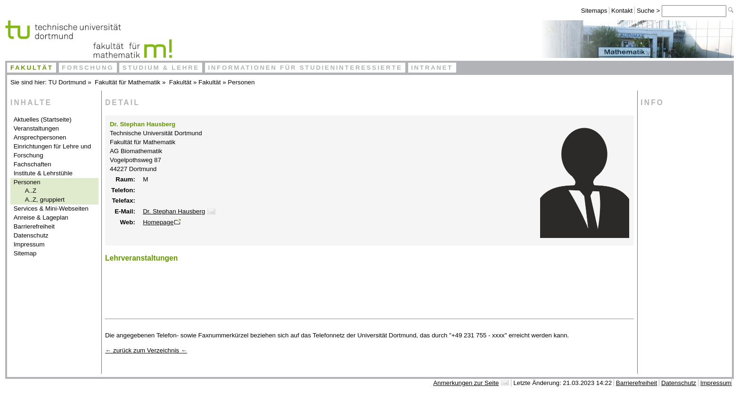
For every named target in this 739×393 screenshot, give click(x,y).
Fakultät (31, 67)
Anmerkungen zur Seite (466, 382)
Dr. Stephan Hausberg (174, 211)
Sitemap (25, 253)
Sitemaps (594, 10)
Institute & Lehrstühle (43, 173)
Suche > (649, 10)
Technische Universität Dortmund (156, 133)
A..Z (30, 190)
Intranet (432, 67)
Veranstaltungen (36, 128)
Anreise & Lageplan (41, 217)
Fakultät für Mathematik (127, 82)
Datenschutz (31, 235)
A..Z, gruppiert (45, 199)
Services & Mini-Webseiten (51, 208)
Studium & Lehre (161, 67)
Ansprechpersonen (40, 137)
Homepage (158, 222)
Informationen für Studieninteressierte (305, 67)
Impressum (29, 244)
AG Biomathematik (136, 151)
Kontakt (621, 10)
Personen (241, 82)
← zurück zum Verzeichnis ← (146, 350)
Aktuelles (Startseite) (43, 119)
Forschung (88, 67)
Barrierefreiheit (34, 226)
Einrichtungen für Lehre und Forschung (52, 151)
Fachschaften (32, 164)
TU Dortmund (67, 82)
